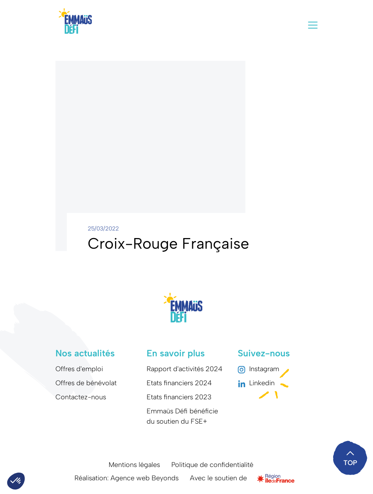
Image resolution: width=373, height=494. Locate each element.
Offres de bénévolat (86, 383)
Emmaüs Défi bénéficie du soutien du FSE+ (182, 416)
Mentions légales (134, 465)
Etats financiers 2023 (179, 397)
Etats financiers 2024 (179, 383)
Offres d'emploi (79, 369)
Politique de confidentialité (212, 465)
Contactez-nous (80, 397)
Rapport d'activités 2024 (185, 369)
